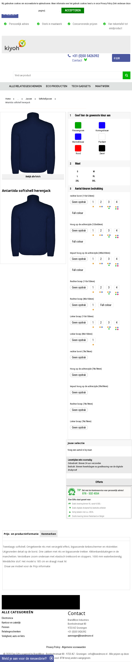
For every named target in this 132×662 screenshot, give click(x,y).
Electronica (7, 618)
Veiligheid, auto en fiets (13, 636)
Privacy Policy (53, 647)
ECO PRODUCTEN (56, 86)
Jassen (29, 99)
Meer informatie (53, 10)
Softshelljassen (45, 99)
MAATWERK (102, 86)
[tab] (21, 533)
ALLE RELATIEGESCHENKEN (25, 86)
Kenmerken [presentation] (48, 533)
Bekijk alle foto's (33, 176)
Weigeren (89, 10)
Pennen (5, 627)
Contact (77, 60)
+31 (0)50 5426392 (85, 56)
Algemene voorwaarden (74, 647)
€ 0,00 (117, 58)
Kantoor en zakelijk (11, 622)
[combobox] (68, 75)
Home (4, 86)
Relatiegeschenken (11, 631)
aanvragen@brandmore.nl (80, 635)
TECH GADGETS (81, 86)
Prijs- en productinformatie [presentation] (21, 533)
